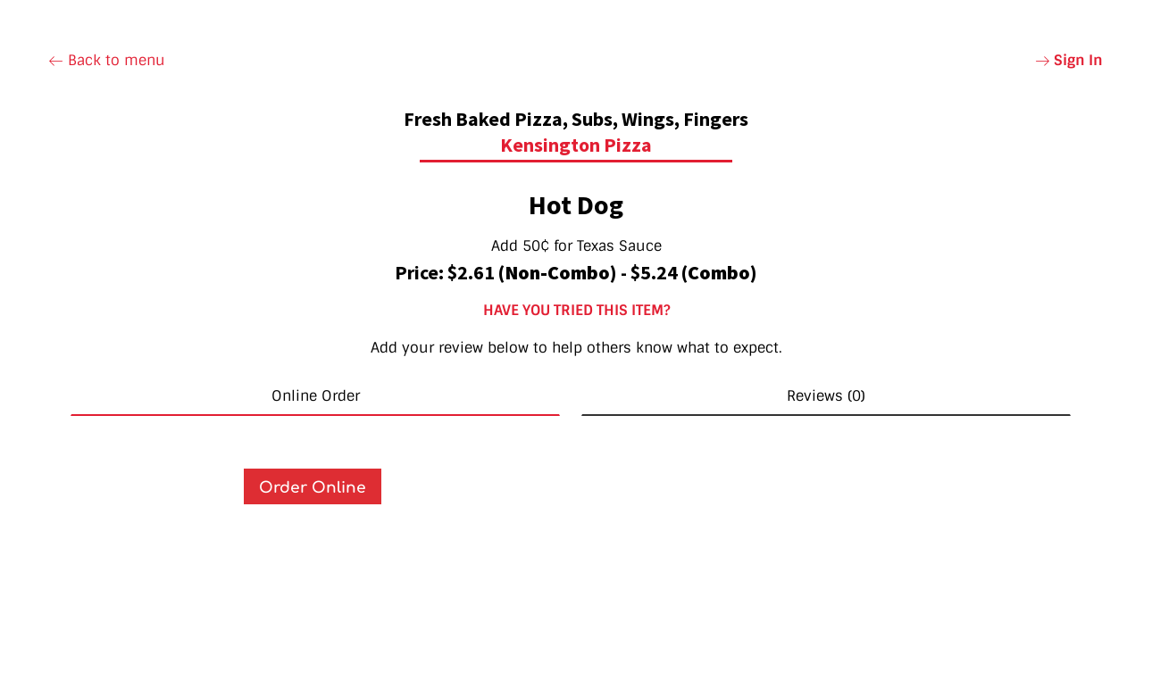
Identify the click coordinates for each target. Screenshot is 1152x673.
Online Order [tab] (315, 395)
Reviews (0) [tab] (826, 395)
